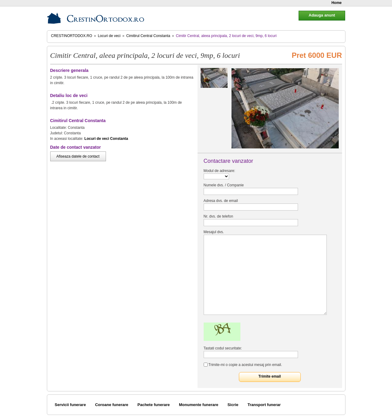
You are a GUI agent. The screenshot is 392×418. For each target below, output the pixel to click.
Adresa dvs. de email (221, 201)
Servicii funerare (70, 404)
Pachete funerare (154, 404)
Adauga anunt (322, 15)
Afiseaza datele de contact (78, 156)
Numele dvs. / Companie (224, 185)
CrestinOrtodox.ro (71, 36)
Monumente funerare (198, 404)
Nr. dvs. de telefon (218, 216)
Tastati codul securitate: (223, 348)
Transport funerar (264, 404)
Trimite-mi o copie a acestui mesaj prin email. (245, 365)
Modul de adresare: (219, 171)
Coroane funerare (111, 404)
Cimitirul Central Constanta (148, 36)
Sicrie (233, 404)
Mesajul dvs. (214, 232)
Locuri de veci (109, 36)
